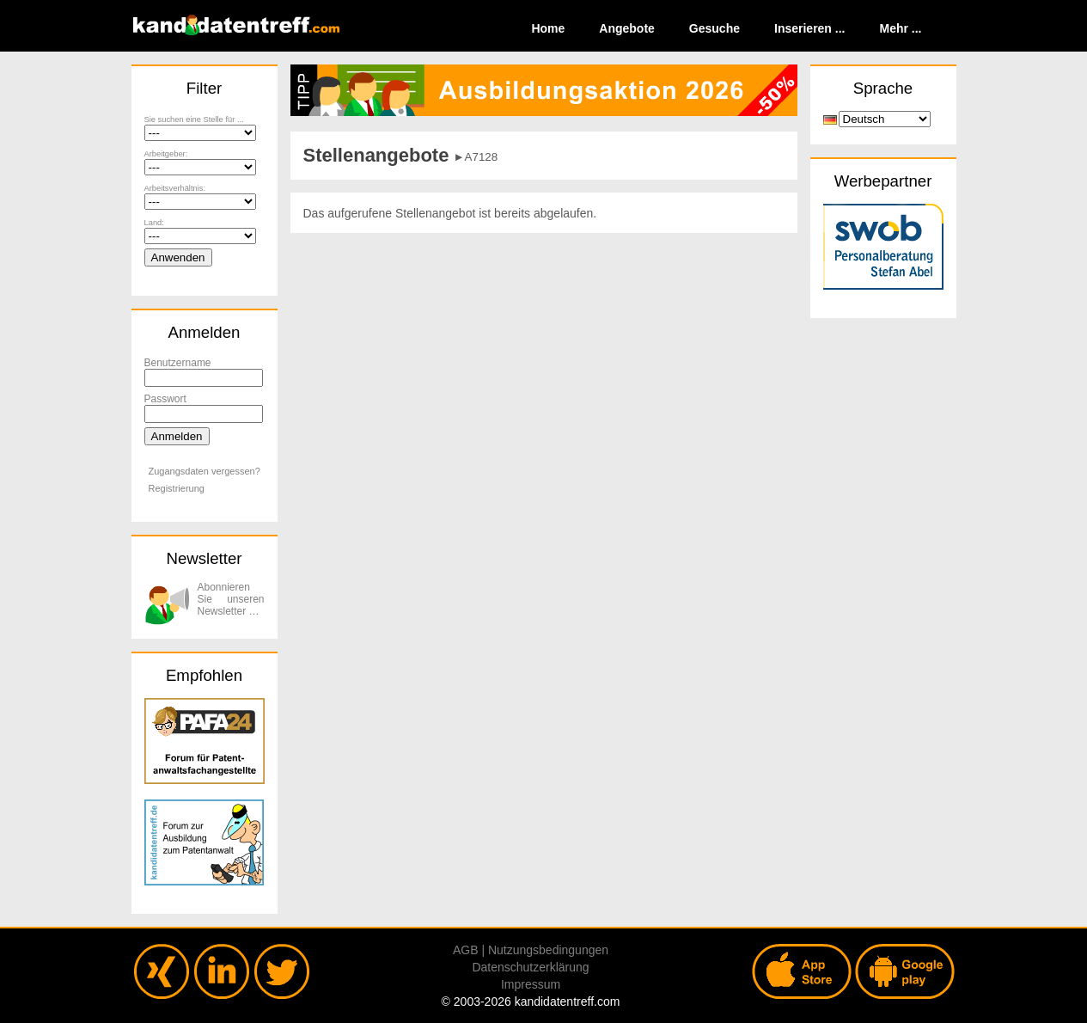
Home (548, 28)
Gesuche (714, 28)
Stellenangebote (376, 155)
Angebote (627, 28)
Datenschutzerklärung (530, 967)
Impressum (530, 984)
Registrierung (177, 488)
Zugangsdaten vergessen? (204, 471)
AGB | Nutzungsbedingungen (530, 950)
